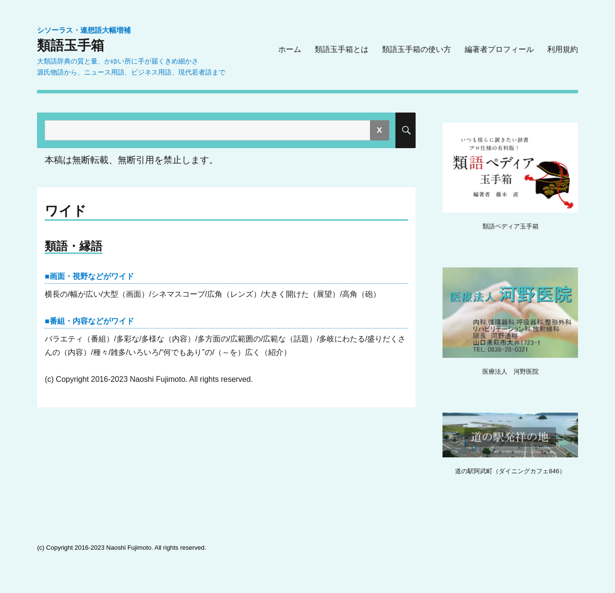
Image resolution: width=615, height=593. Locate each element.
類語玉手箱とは (342, 49)
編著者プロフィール (499, 49)
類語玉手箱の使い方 (416, 49)
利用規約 (562, 49)
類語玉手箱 (70, 45)
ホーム (289, 49)
